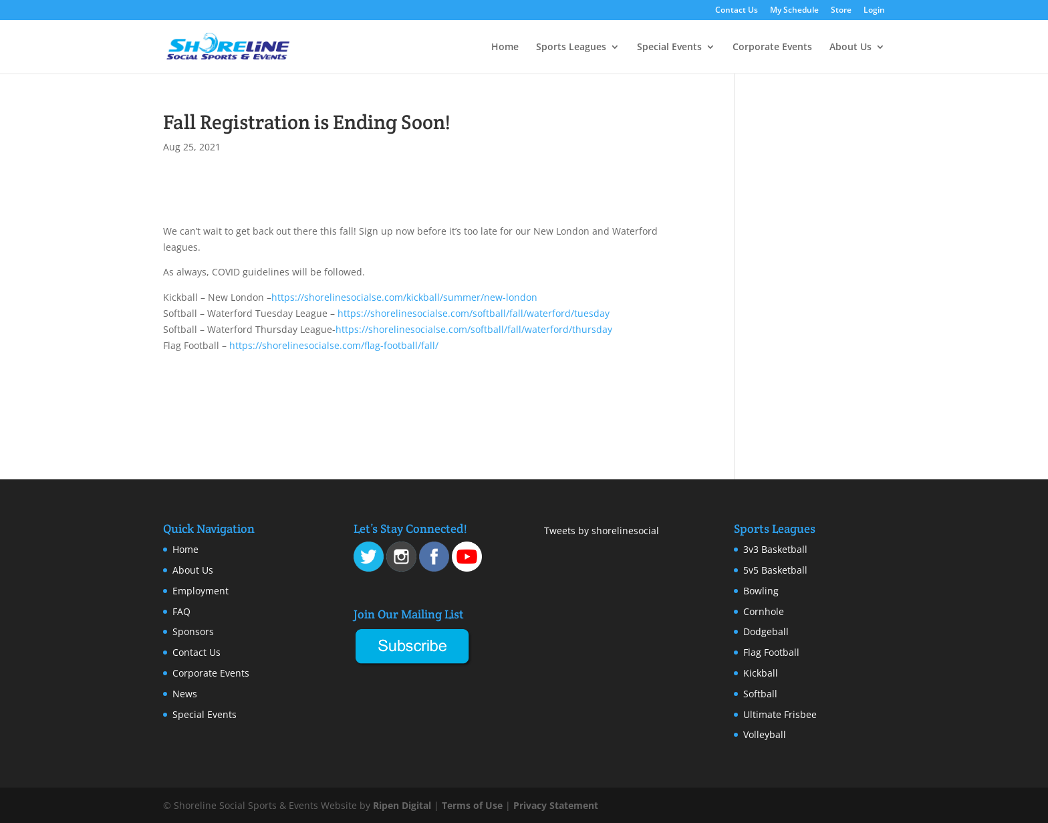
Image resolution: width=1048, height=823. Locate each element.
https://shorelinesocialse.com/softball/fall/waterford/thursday (474, 329)
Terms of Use (472, 805)
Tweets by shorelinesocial (601, 530)
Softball (760, 693)
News (184, 693)
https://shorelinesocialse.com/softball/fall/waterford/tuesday (474, 313)
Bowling (761, 590)
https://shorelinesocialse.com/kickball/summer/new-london (404, 297)
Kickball (760, 673)
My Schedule (794, 10)
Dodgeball (766, 631)
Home (505, 47)
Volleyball (764, 734)
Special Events (669, 47)
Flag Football (771, 652)
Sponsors (193, 631)
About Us (850, 47)
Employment (200, 590)
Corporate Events (772, 47)
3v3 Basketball (775, 549)
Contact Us (736, 10)
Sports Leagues (571, 47)
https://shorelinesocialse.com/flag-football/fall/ (333, 345)
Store (841, 10)
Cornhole (763, 611)
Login (874, 10)
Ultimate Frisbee (780, 714)
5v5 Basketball (775, 570)
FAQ (181, 611)
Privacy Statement (555, 805)
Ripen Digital (402, 805)
